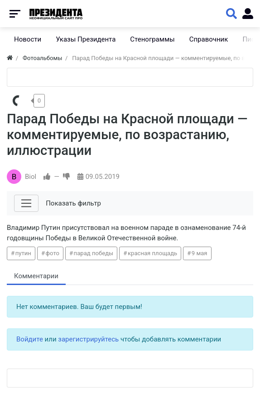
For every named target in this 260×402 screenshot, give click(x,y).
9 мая (199, 253)
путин (23, 253)
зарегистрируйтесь (88, 339)
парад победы (94, 253)
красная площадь (152, 253)
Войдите (29, 339)
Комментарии (36, 276)
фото (52, 253)
